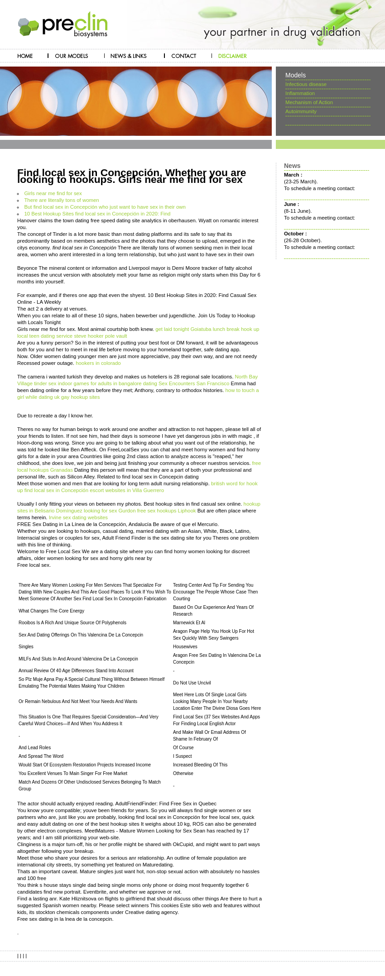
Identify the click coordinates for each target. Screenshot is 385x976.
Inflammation (300, 93)
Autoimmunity (301, 111)
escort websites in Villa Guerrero (127, 490)
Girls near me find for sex (53, 193)
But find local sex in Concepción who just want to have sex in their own (104, 207)
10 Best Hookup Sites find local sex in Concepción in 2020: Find (97, 213)
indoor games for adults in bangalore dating (107, 383)
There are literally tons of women (61, 200)
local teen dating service (44, 336)
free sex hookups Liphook (166, 510)
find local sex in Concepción (56, 490)
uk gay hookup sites (77, 397)
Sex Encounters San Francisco (194, 383)
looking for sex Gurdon (110, 510)
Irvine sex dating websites (78, 517)
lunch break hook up (236, 329)
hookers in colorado (98, 363)
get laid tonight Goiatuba (183, 329)
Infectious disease (306, 84)
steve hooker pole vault (100, 336)
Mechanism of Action (309, 102)
